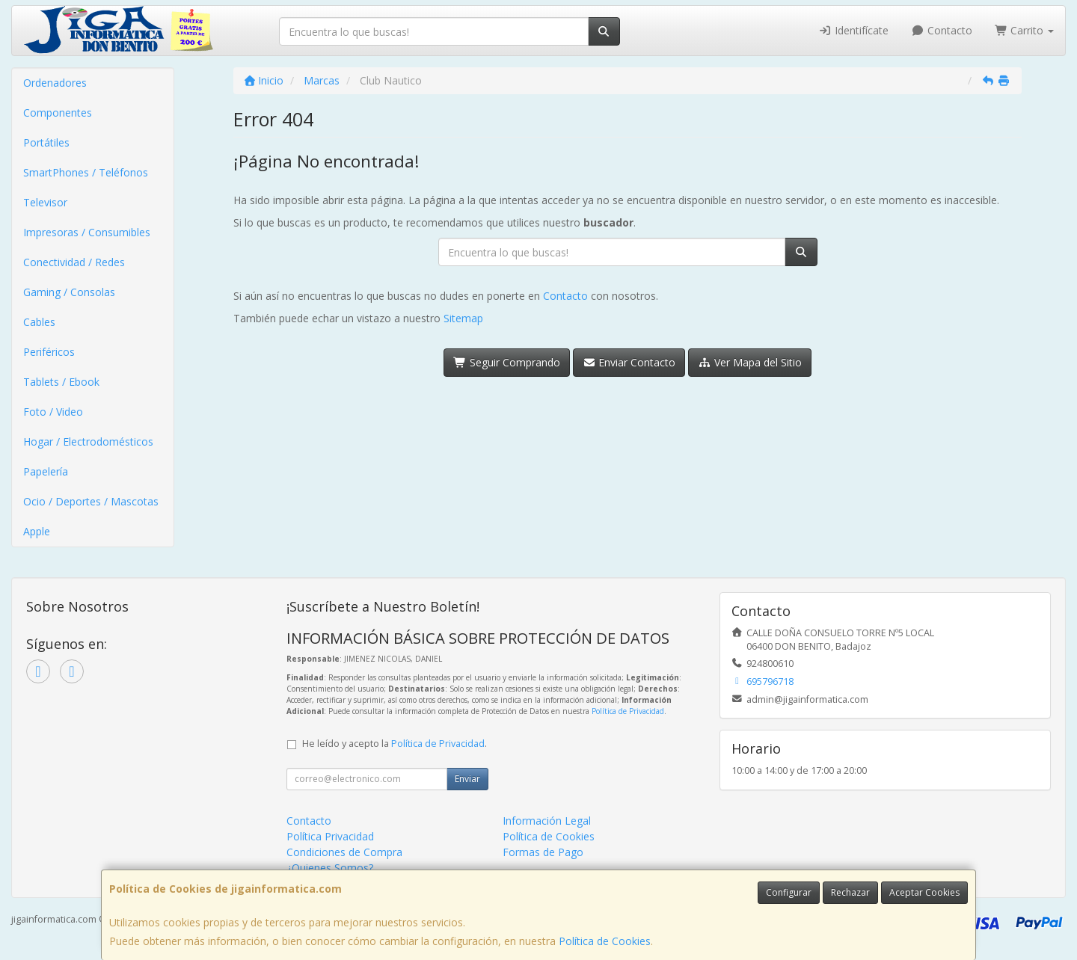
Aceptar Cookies (924, 892)
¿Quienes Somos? (329, 868)
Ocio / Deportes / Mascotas (91, 501)
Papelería (45, 471)
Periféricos (49, 352)
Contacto (941, 30)
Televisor (45, 202)
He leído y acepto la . (394, 743)
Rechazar (850, 892)
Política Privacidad (330, 836)
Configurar (788, 892)
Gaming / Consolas (69, 292)
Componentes (57, 112)
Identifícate (854, 30)
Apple (36, 531)
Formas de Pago (543, 852)
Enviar (467, 778)
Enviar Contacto (629, 362)
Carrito (1025, 30)
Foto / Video (53, 411)
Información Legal (547, 820)
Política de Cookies (605, 941)
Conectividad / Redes (74, 262)
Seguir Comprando (506, 362)
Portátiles (46, 142)
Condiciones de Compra (344, 852)
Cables (39, 322)
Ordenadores (55, 83)
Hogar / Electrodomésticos (88, 441)
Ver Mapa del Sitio (750, 362)
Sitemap (463, 318)
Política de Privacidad (628, 711)
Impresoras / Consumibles (86, 232)
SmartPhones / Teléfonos (85, 172)
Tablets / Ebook (61, 382)
